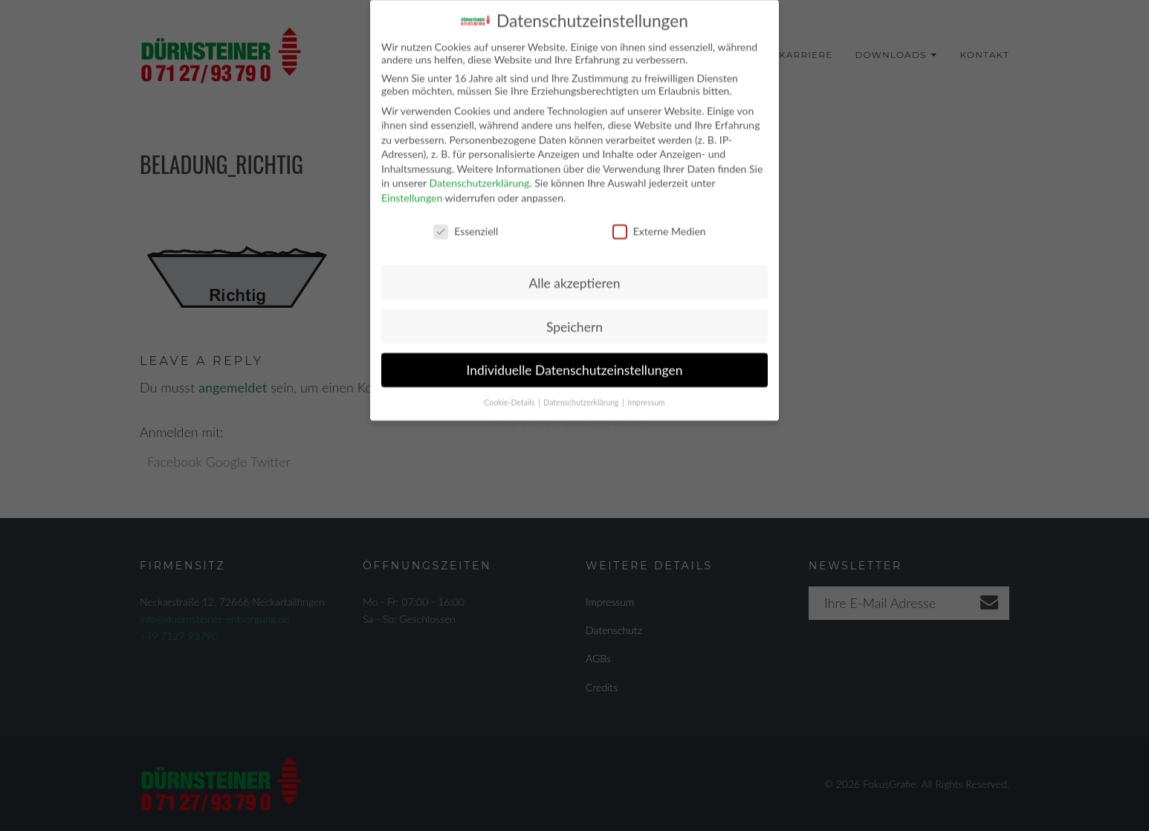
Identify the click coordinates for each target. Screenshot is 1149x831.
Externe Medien (659, 222)
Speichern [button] (574, 318)
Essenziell (465, 222)
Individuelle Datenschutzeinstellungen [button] (575, 361)
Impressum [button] (646, 393)
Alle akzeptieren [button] (574, 274)
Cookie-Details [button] (510, 393)
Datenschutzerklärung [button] (582, 393)
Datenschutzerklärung (479, 174)
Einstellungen (411, 189)
